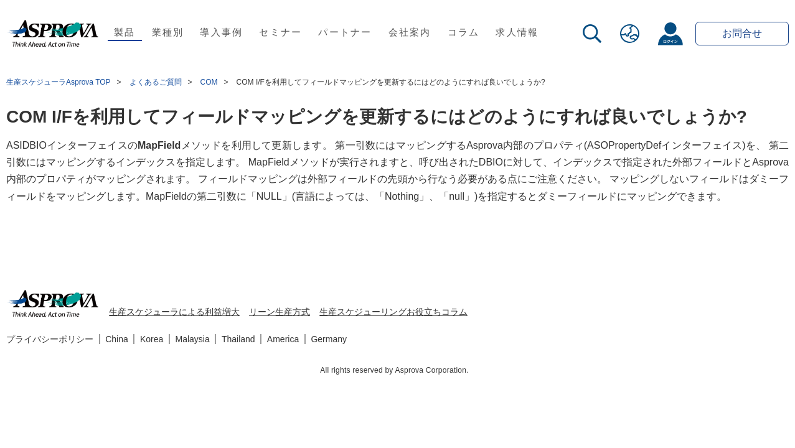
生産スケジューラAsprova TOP (58, 82)
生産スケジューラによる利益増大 (174, 312)
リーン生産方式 (279, 312)
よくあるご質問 (155, 82)
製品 (125, 32)
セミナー (280, 32)
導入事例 (221, 32)
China (116, 339)
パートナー (345, 32)
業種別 (168, 32)
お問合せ (742, 33)
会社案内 (409, 32)
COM (209, 82)
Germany (329, 339)
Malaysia (193, 339)
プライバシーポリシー (49, 339)
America (283, 339)
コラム (464, 32)
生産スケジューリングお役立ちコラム (393, 312)
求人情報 (517, 32)
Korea (151, 339)
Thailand (238, 339)
